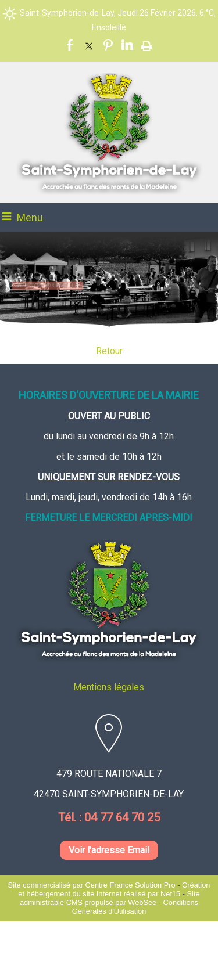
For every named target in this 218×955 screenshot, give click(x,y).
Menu (30, 217)
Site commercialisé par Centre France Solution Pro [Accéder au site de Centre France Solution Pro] (92, 885)
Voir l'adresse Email (109, 850)
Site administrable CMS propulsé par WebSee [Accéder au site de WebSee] (110, 898)
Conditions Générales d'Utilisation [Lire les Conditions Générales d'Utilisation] (135, 907)
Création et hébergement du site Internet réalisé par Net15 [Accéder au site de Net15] (114, 889)
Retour (109, 350)
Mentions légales (108, 687)
